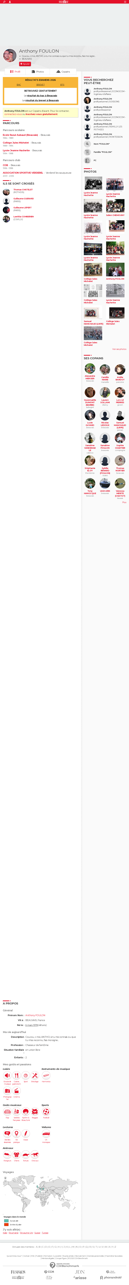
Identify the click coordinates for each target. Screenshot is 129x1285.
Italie (5, 1233)
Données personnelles (95, 1256)
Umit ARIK (105, 491)
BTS (62, 84)
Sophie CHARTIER (120, 446)
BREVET (40, 84)
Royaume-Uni (26, 1233)
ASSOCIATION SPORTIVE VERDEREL (23, 172)
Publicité (39, 1256)
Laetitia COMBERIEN (23, 216)
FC (95, 160)
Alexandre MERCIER (90, 377)
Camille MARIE (105, 378)
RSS (32, 1256)
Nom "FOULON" (102, 144)
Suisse (37, 1233)
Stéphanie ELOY (90, 469)
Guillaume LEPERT (22, 207)
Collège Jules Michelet (16, 142)
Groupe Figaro (61, 1258)
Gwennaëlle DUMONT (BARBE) (90, 402)
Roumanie (13, 1233)
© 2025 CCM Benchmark (78, 1258)
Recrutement (80, 1256)
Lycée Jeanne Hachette (16, 150)
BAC (19, 84)
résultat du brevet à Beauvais (42, 100)
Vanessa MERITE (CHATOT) (120, 493)
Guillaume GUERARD (23, 198)
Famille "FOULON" (103, 152)
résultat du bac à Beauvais (42, 95)
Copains (66, 71)
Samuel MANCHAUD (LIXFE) (93, 322)
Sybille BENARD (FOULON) (105, 470)
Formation (48, 1256)
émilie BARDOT (120, 378)
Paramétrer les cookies (113, 1256)
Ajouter (26, 64)
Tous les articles (68, 1256)
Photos (40, 71)
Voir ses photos (119, 349)
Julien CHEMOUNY (115, 215)
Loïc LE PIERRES (120, 401)
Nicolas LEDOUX (105, 424)
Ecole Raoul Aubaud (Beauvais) (20, 135)
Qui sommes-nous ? (14, 1256)
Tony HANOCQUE (90, 492)
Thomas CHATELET (23, 189)
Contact (27, 1256)
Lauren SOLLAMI (105, 401)
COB (5, 165)
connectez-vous (13, 114)
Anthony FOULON (103, 89)
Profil (17, 71)
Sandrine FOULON (105, 446)
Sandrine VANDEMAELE (90, 448)
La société (57, 1256)
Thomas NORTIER (120, 469)
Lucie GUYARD (90, 424)
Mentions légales (48, 1258)
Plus (124, 502)
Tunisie (45, 1233)
